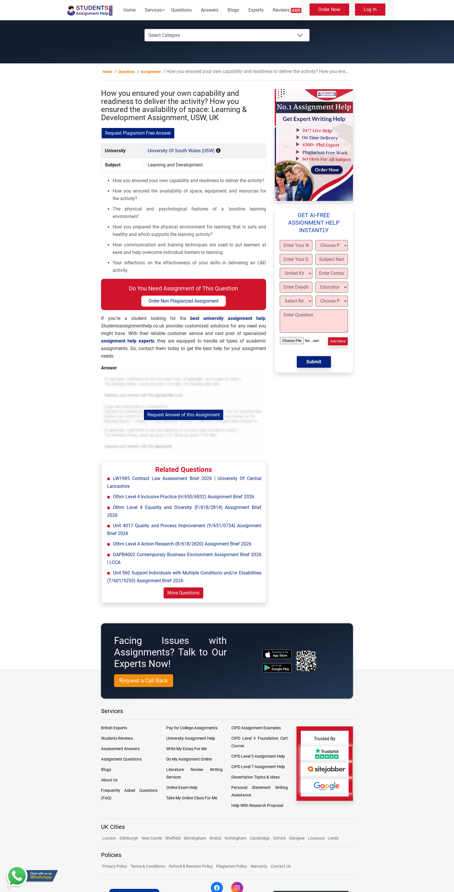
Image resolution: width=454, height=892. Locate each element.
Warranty (258, 866)
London (109, 838)
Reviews (287, 10)
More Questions (183, 593)
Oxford (279, 838)
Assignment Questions (121, 759)
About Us (109, 780)
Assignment (151, 71)
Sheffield (173, 838)
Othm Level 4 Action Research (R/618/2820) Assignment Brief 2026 (182, 544)
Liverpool (316, 838)
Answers (209, 10)
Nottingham (235, 838)
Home (129, 10)
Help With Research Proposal (257, 805)
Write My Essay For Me (186, 748)
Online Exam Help (181, 787)
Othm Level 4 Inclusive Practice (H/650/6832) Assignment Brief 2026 (183, 496)
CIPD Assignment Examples (256, 728)
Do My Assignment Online (189, 759)
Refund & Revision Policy (191, 866)
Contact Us (281, 866)
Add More (337, 341)
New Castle (152, 838)
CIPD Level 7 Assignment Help (258, 766)
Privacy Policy (114, 866)
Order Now (329, 9)
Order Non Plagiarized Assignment (184, 301)
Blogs (233, 10)
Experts (255, 10)
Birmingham (195, 838)
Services (153, 10)
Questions (181, 10)
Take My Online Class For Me (191, 798)
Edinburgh (129, 838)
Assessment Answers (120, 748)
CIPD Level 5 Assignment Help (258, 756)
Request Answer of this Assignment (183, 414)
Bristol (215, 838)
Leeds (333, 838)
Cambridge (260, 838)
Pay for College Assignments (191, 728)
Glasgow (297, 838)
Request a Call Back (143, 680)
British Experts (114, 728)
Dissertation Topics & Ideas (255, 777)
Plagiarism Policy (231, 866)
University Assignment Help (190, 738)
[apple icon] (277, 654)
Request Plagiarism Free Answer (138, 133)
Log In (370, 9)
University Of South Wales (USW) (181, 150)
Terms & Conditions (148, 866)
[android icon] (277, 667)
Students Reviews (117, 738)
